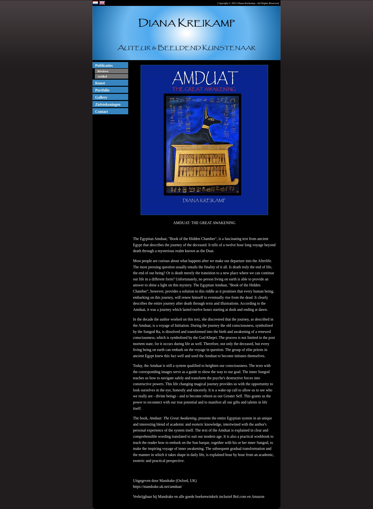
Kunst (100, 83)
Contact (101, 112)
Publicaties (104, 65)
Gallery (101, 97)
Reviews (103, 71)
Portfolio (102, 90)
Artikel (102, 76)
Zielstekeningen (107, 104)
